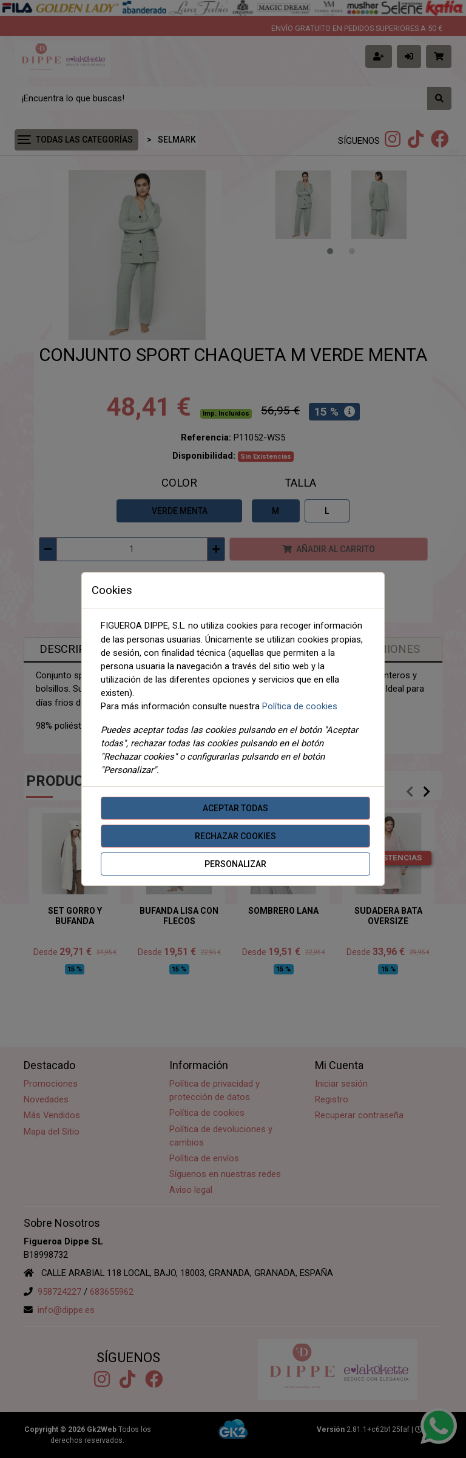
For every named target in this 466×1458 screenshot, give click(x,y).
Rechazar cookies (235, 836)
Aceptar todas (235, 808)
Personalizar (235, 864)
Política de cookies (299, 706)
